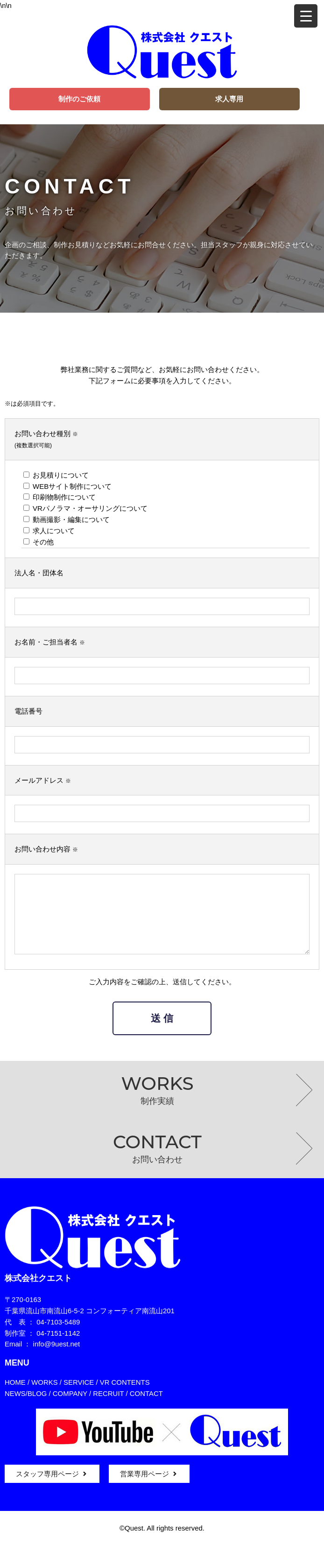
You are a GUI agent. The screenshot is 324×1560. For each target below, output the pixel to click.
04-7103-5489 (58, 1336)
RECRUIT (108, 1407)
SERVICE (78, 1396)
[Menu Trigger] (305, 16)
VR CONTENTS (125, 1396)
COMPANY (70, 1407)
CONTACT (146, 1407)
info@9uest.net (56, 1358)
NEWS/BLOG (26, 1407)
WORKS (44, 1396)
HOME (15, 1396)
